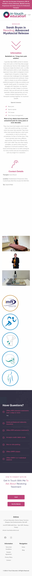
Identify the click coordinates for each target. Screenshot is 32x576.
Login (29, 14)
